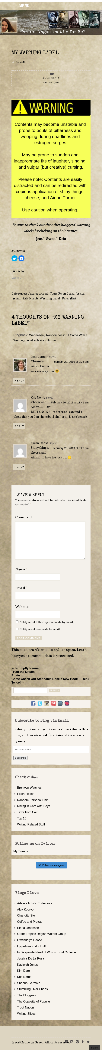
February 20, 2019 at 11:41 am (70, 402)
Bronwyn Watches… (31, 787)
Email (21, 588)
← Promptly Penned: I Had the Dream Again (26, 671)
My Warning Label (35, 53)
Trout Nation (25, 1007)
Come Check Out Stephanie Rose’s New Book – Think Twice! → (50, 680)
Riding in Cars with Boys (33, 806)
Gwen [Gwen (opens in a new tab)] (51, 239)
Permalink (69, 299)
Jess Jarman (39, 356)
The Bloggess (26, 995)
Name (21, 569)
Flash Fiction (25, 793)
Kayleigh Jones (27, 964)
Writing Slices (26, 1013)
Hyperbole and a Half (31, 946)
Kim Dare (23, 970)
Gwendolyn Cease (29, 940)
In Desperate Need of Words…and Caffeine (46, 952)
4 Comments (51, 77)
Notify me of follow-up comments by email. (47, 622)
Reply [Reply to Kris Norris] (19, 426)
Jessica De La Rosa (30, 958)
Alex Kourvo (25, 909)
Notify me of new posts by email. (40, 629)
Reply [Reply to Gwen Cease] (19, 466)
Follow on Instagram (51, 865)
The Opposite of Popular (33, 1001)
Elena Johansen (28, 927)
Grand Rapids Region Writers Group (41, 933)
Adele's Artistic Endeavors (34, 903)
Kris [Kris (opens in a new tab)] (62, 239)
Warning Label (50, 299)
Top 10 (21, 818)
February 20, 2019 (51, 83)
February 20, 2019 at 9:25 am (71, 361)
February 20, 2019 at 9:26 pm (71, 448)
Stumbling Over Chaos (32, 989)
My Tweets (20, 851)
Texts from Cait (27, 812)
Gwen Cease (66, 294)
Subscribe (20, 757)
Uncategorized (37, 294)
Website (22, 607)
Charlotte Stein (27, 915)
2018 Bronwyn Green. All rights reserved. (42, 1043)
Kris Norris (30, 299)
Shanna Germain (28, 983)
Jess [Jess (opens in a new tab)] (39, 239)
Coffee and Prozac (29, 921)
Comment (23, 517)
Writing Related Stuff (31, 824)
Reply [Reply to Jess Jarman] (19, 380)
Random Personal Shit (32, 800)
